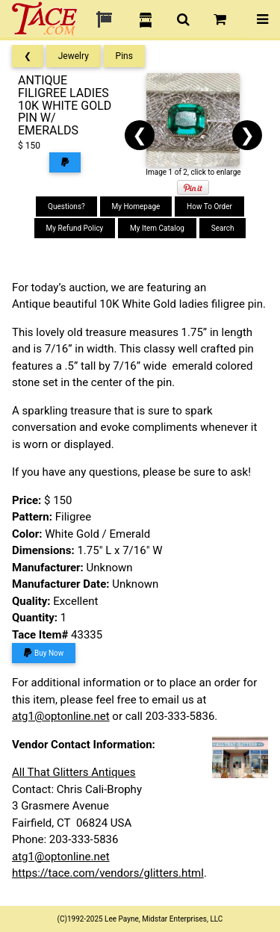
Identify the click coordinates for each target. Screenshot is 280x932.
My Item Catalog (157, 228)
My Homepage (136, 206)
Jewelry (73, 56)
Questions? (66, 206)
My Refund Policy (75, 228)
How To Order (209, 206)
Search (222, 228)
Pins (124, 56)
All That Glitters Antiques (73, 772)
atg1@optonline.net (61, 716)
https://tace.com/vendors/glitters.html (108, 873)
